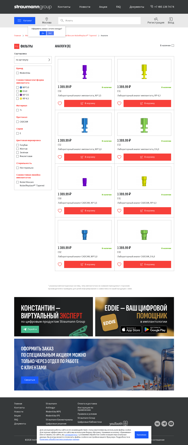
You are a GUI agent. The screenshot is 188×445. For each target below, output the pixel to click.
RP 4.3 (24, 98)
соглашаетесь (71, 434)
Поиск (62, 20)
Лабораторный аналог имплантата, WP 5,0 (80, 149)
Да (43, 33)
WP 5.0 (24, 87)
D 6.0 (23, 91)
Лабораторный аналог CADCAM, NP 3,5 (77, 202)
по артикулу (22, 59)
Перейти (30, 329)
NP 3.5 (24, 94)
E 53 (119, 145)
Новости (84, 7)
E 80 (59, 198)
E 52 (59, 145)
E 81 (119, 198)
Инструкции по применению (85, 409)
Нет (50, 33)
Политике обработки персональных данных (59, 439)
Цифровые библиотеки (90, 422)
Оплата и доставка (87, 403)
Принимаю (141, 434)
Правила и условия (87, 414)
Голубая (23, 145)
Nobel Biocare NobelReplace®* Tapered (32, 184)
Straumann (51, 403)
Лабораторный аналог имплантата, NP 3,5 (79, 95)
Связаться (29, 379)
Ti (21, 110)
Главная (18, 403)
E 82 (59, 252)
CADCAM (24, 121)
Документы (137, 7)
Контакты (64, 7)
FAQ (118, 7)
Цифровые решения (56, 423)
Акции (103, 7)
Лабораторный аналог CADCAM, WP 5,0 (77, 256)
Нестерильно (27, 167)
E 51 (119, 91)
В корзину (87, 103)
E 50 (59, 91)
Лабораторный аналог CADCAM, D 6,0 (136, 256)
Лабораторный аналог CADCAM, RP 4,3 (136, 202)
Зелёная (24, 152)
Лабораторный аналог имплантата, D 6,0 (138, 149)
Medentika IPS (53, 415)
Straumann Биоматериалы (59, 419)
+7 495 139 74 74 (162, 7)
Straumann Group (86, 418)
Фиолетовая (26, 156)
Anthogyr (50, 407)
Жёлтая (23, 148)
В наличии (165, 45)
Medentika (25, 73)
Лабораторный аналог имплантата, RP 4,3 (139, 95)
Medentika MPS (53, 411)
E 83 (119, 252)
